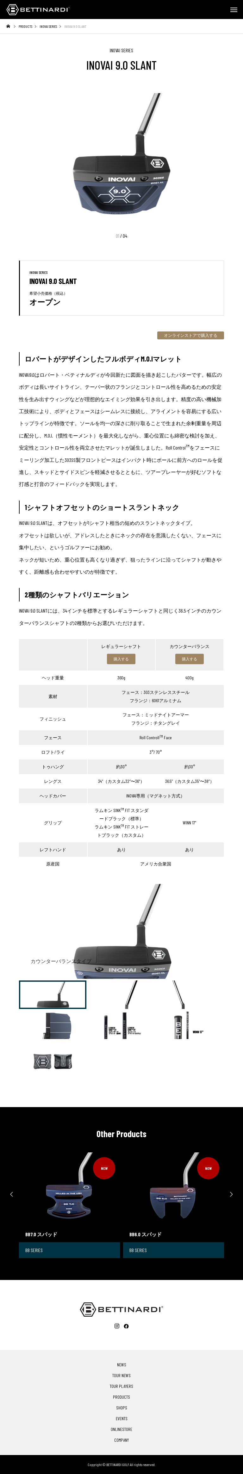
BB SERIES (34, 1250)
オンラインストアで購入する (190, 335)
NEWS (121, 1365)
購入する (121, 659)
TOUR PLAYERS (121, 1386)
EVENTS (122, 1418)
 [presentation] (233, 1194)
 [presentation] (9, 1194)
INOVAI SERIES (121, 50)
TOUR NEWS (121, 1375)
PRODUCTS (121, 1397)
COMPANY (121, 1440)
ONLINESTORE (121, 1429)
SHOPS (121, 1408)
